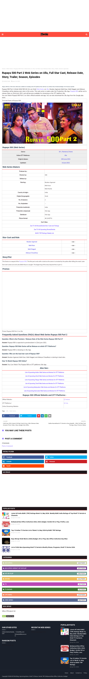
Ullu (47, 89)
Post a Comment (7, 446)
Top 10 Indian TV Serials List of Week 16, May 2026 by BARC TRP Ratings (36, 530)
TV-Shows (45, 589)
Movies (45, 579)
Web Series (40, 89)
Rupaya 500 (74, 91)
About (72, 673)
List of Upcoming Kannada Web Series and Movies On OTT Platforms (44, 391)
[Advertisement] (44, 16)
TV (45, 584)
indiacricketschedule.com (8, 632)
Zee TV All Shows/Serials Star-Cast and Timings (44, 226)
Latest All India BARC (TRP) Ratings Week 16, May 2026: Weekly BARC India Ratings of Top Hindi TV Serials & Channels (48, 514)
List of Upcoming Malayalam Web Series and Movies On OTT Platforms (45, 387)
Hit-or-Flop (45, 574)
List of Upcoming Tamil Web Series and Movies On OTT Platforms (44, 383)
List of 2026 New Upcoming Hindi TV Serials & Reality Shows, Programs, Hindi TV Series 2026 (43, 547)
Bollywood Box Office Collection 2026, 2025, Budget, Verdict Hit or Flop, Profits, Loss (40, 522)
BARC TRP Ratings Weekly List (44, 233)
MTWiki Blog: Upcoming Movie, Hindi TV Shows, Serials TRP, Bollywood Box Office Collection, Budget (40, 676)
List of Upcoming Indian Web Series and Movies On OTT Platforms (44, 372)
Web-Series (9, 68)
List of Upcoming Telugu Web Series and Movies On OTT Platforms (44, 380)
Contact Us (79, 673)
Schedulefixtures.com (20, 635)
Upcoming (45, 595)
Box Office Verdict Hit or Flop (45, 568)
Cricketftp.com (20, 632)
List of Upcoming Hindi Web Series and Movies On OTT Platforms (44, 376)
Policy (85, 673)
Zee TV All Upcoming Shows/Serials (44, 229)
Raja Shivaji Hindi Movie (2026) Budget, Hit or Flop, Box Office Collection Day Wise (39, 539)
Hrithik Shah (6, 81)
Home (3, 68)
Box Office (45, 563)
